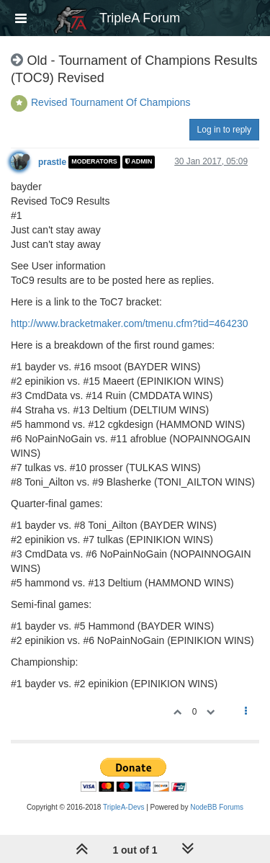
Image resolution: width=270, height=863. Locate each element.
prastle (52, 162)
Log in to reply (224, 130)
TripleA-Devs (123, 807)
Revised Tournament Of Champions (111, 102)
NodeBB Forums (216, 807)
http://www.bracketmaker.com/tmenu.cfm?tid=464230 (129, 323)
